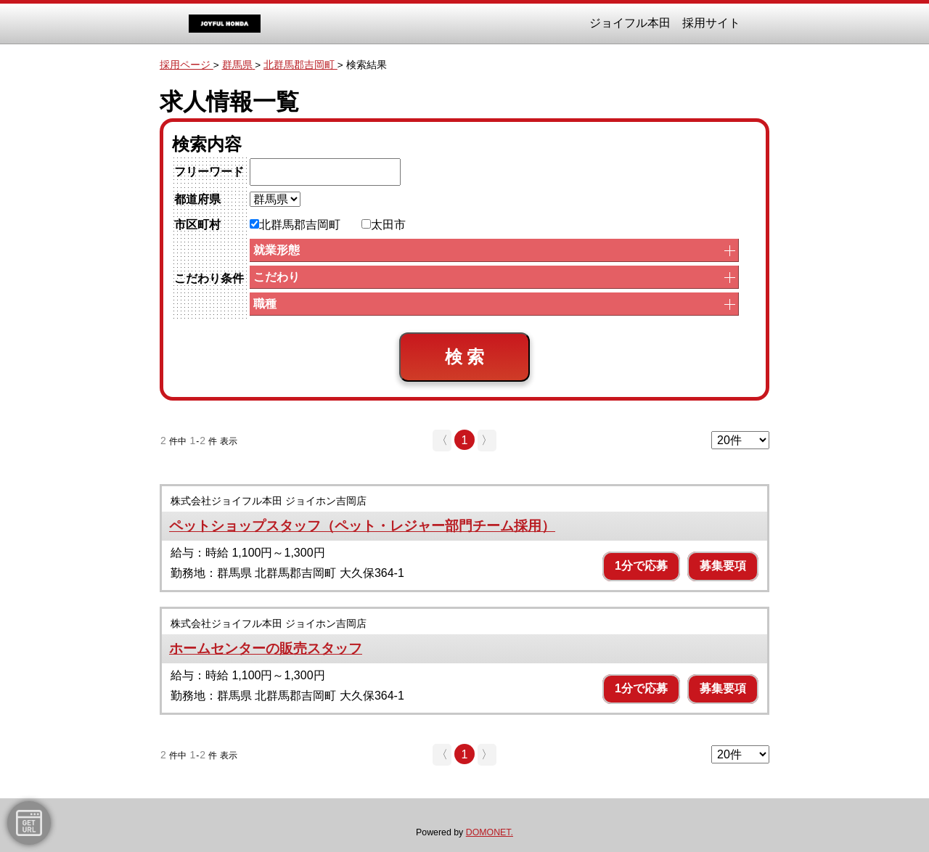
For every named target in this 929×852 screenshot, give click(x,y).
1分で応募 (641, 566)
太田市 (383, 224)
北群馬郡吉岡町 (295, 224)
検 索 (465, 356)
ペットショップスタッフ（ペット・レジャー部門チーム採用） (362, 525)
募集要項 (723, 566)
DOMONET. (489, 832)
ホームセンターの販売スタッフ (265, 648)
